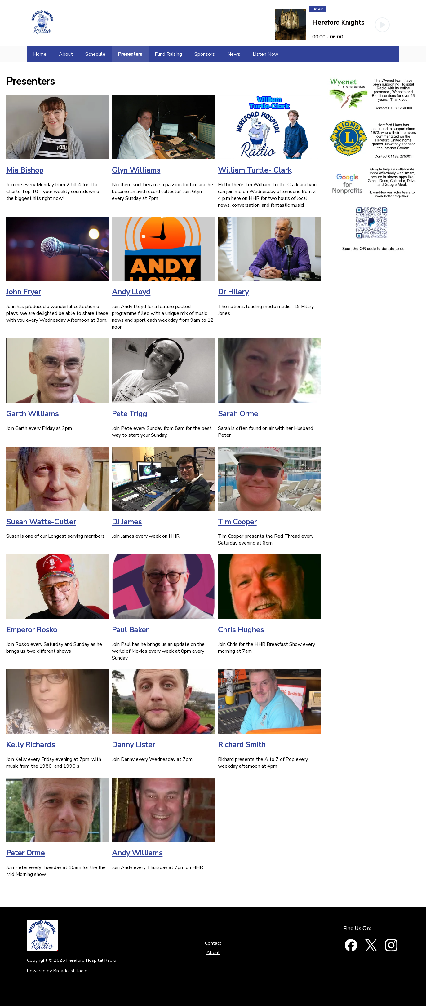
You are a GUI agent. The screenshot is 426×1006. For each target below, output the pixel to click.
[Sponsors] (204, 54)
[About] (66, 54)
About (213, 952)
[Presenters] (130, 54)
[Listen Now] (265, 54)
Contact (213, 943)
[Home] (40, 54)
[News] (233, 54)
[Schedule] (95, 54)
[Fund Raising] (168, 54)
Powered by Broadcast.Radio (57, 971)
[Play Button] (382, 24)
